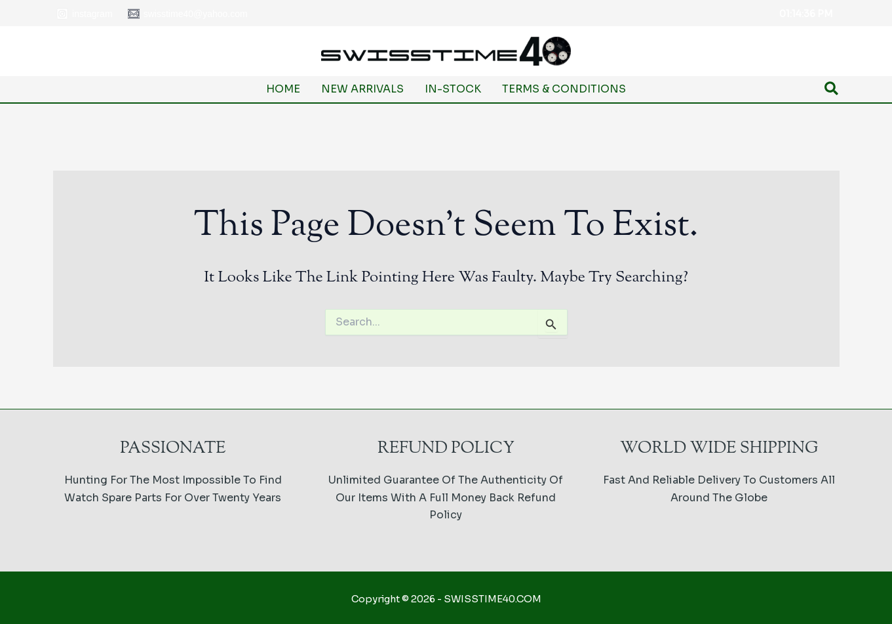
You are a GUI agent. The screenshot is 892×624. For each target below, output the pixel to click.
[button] (832, 89)
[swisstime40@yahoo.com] (187, 14)
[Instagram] (85, 14)
